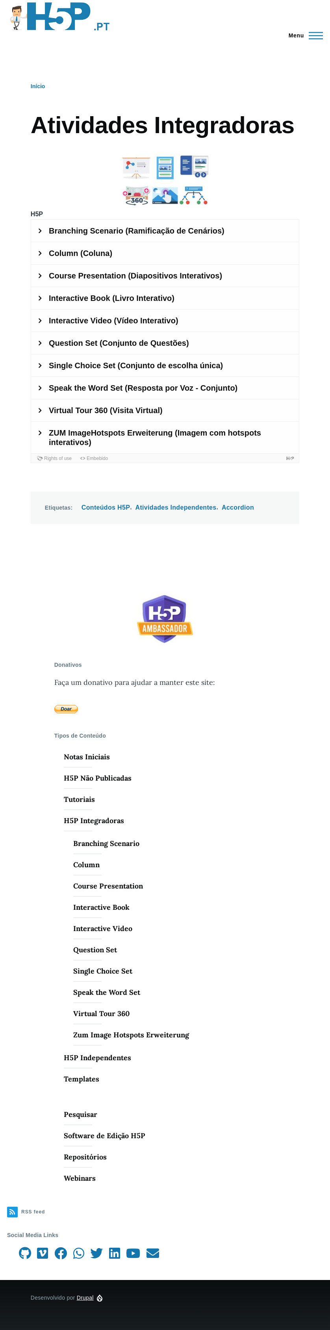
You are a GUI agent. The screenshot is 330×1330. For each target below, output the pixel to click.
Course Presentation (108, 885)
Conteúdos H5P (106, 507)
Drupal (85, 1298)
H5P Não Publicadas (98, 778)
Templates (81, 1078)
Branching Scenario (106, 843)
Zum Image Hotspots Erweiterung (131, 1034)
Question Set (95, 949)
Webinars (80, 1178)
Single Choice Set (102, 971)
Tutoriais (79, 799)
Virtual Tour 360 (101, 1013)
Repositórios (85, 1156)
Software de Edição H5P (104, 1135)
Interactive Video (102, 928)
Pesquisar (80, 1114)
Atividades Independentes (176, 507)
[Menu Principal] (303, 35)
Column (86, 864)
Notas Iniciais (87, 756)
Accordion (238, 507)
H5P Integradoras (94, 820)
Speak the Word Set (106, 992)
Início (38, 86)
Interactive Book (101, 907)
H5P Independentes (97, 1057)
